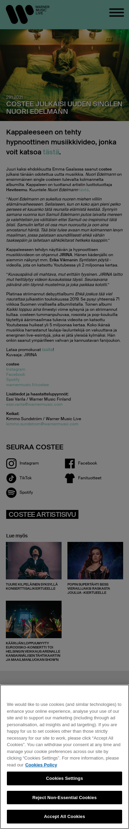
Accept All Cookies (64, 816)
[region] (64, 757)
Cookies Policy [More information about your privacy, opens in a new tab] (41, 764)
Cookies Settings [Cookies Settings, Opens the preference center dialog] (64, 778)
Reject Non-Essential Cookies (64, 797)
